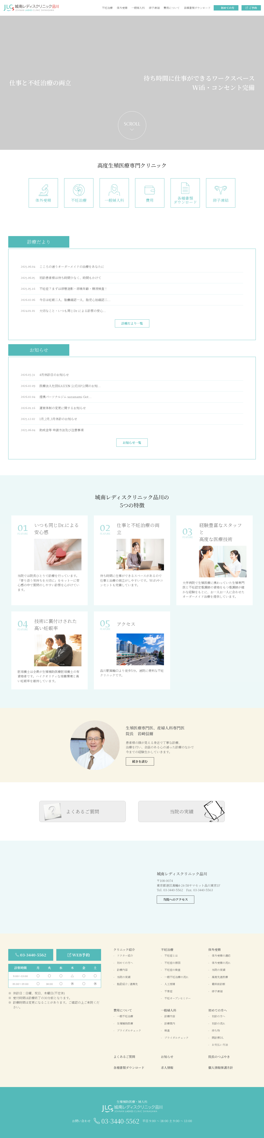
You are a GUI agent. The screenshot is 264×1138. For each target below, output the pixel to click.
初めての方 (227, 8)
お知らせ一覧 (132, 442)
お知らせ (38, 349)
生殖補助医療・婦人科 (132, 1106)
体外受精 (122, 8)
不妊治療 (107, 8)
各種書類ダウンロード (197, 8)
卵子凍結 (154, 8)
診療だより (39, 241)
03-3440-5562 (120, 1120)
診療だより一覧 (132, 323)
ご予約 (253, 8)
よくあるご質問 (82, 811)
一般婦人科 (138, 8)
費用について (172, 8)
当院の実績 (181, 811)
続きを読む (140, 761)
